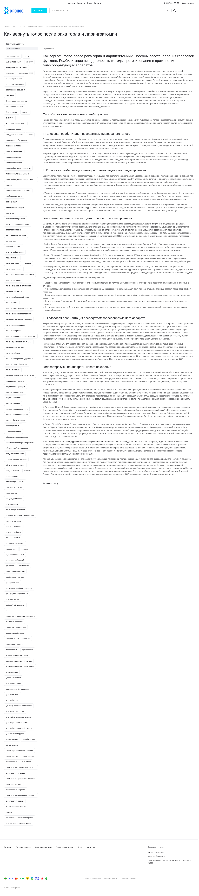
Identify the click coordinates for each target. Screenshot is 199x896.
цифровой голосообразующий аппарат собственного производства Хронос (104, 442)
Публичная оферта (129, 878)
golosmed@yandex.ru (156, 856)
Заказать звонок (188, 3)
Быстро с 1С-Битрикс (181, 878)
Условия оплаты (23, 847)
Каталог (7, 847)
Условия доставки (43, 847)
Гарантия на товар (64, 847)
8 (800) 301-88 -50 (171, 3)
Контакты (90, 847)
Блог (79, 847)
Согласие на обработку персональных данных (100, 878)
